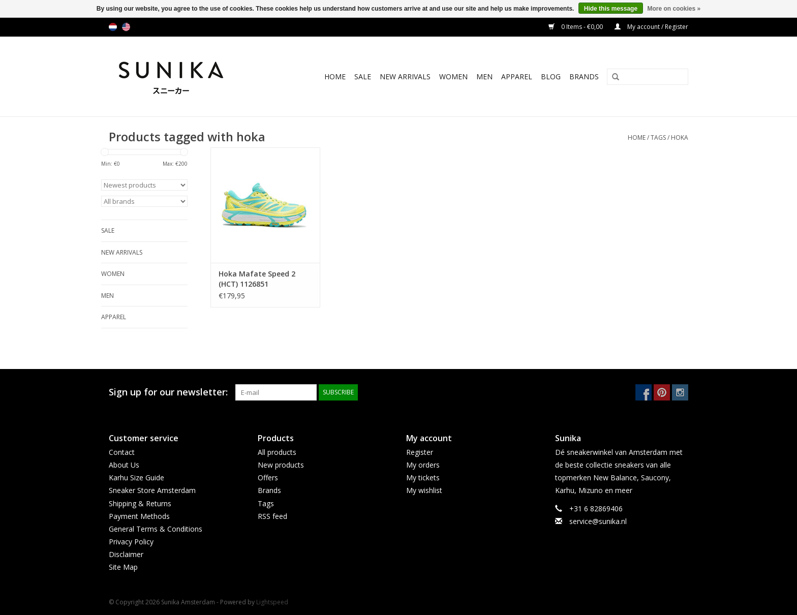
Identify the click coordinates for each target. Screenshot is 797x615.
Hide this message (610, 8)
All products (277, 452)
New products (281, 465)
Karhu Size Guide (136, 477)
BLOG (551, 76)
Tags (658, 137)
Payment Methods (139, 516)
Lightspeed (272, 602)
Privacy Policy (131, 541)
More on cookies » (673, 8)
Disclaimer (126, 554)
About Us (124, 465)
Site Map (123, 567)
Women (453, 76)
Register (419, 452)
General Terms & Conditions (155, 529)
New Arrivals (405, 76)
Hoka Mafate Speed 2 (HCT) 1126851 (257, 279)
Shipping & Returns (140, 503)
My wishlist (424, 490)
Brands (584, 76)
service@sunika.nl (598, 521)
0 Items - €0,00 (576, 26)
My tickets (423, 477)
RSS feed (272, 516)
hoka (679, 137)
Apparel (516, 76)
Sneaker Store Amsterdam (152, 490)
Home (335, 76)
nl (113, 27)
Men (484, 76)
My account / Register (651, 26)
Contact (122, 452)
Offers (268, 477)
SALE (362, 76)
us (126, 27)
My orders (423, 465)
